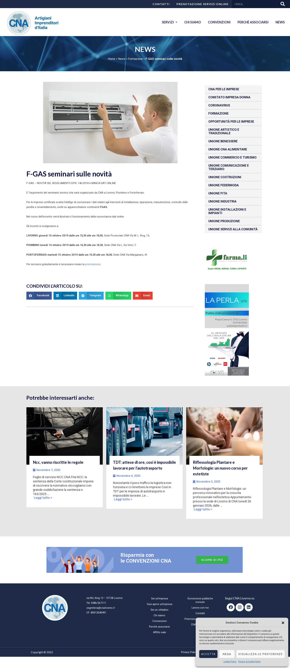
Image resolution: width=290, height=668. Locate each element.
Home (111, 59)
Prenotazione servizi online (202, 4)
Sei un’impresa (159, 598)
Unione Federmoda (223, 185)
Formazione (135, 59)
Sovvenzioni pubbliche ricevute (200, 600)
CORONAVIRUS (219, 105)
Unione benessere (223, 141)
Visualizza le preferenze (260, 654)
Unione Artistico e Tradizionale (223, 131)
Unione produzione (224, 221)
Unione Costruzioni (224, 177)
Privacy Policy (189, 652)
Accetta (208, 654)
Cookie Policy (230, 661)
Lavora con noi (200, 607)
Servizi (169, 22)
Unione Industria (222, 201)
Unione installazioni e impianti (227, 211)
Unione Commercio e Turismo (232, 157)
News (280, 22)
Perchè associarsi (253, 22)
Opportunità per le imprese (231, 121)
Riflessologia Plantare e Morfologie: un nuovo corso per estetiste (220, 468)
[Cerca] (283, 4)
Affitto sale (159, 632)
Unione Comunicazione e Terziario (228, 167)
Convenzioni (219, 22)
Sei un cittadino (159, 609)
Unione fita (217, 193)
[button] (283, 623)
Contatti (161, 4)
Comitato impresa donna (229, 97)
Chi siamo (192, 22)
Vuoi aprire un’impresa (159, 604)
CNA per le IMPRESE (223, 89)
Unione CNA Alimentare (227, 149)
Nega (227, 654)
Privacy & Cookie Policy (249, 661)
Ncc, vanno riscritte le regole (58, 462)
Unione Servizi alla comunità (233, 229)
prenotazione (92, 264)
